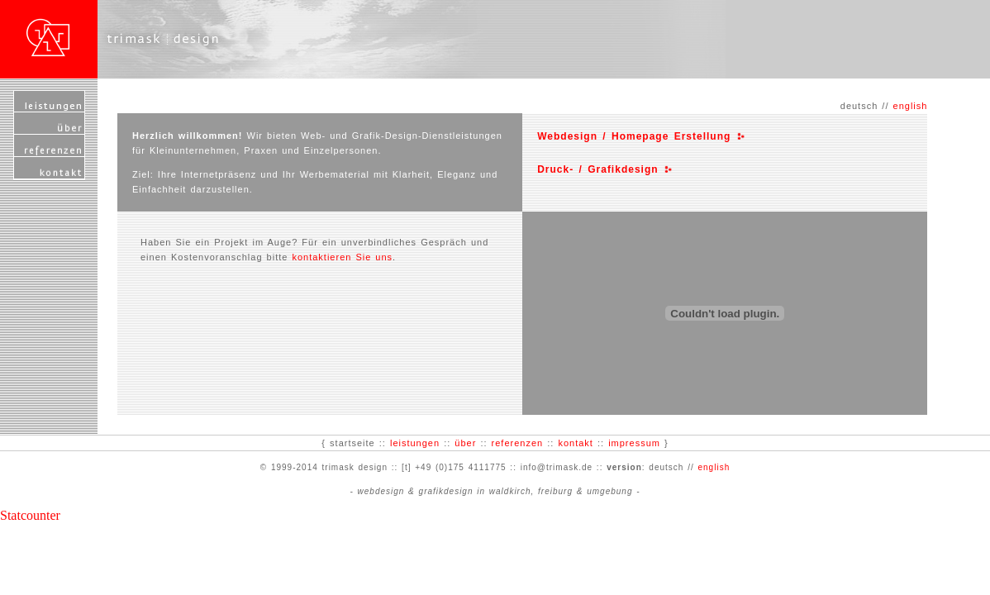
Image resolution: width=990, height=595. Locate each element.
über (465, 443)
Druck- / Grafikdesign (600, 169)
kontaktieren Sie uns (342, 257)
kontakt (575, 443)
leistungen (415, 443)
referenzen (518, 443)
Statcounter (30, 515)
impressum (634, 443)
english (910, 106)
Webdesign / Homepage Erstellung (636, 136)
